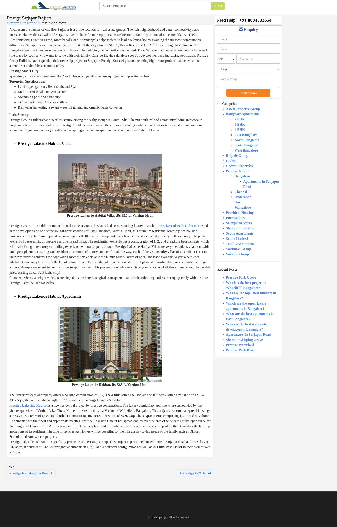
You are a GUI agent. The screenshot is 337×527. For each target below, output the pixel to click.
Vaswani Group (237, 254)
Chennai (241, 192)
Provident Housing (240, 212)
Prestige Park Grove (241, 277)
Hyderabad (243, 197)
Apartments (13, 22)
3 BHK (240, 124)
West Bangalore (246, 150)
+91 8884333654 (255, 20)
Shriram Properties (240, 228)
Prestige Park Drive (240, 350)
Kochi (239, 202)
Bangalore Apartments (242, 114)
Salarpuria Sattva (239, 223)
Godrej (231, 161)
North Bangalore (247, 140)
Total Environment (240, 244)
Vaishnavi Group (238, 249)
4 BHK (240, 129)
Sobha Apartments (240, 233)
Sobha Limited (237, 238)
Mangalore (243, 207)
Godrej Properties (239, 166)
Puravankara (236, 218)
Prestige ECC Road (195, 473)
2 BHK (240, 119)
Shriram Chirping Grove (244, 340)
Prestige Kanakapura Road (31, 473)
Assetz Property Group (243, 109)
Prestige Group (29, 22)
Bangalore (242, 176)
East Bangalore (246, 135)
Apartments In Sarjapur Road (248, 334)
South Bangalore (247, 145)
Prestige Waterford (240, 345)
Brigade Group (237, 155)
